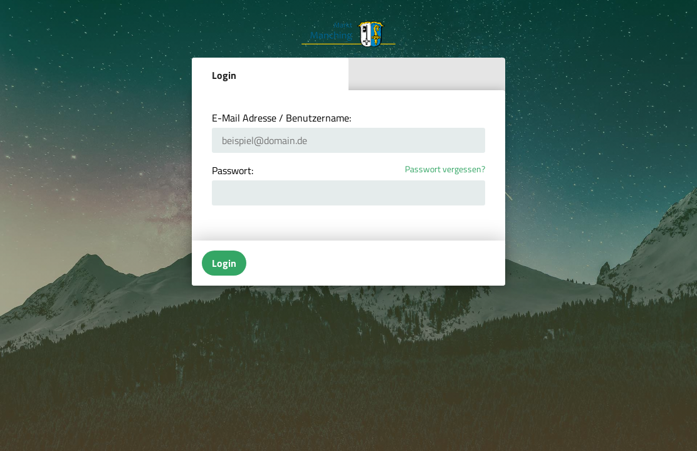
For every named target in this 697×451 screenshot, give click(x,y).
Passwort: (232, 170)
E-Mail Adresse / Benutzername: (281, 117)
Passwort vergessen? (445, 169)
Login (224, 75)
